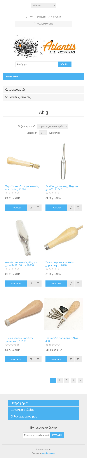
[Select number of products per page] (43, 132)
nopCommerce (48, 453)
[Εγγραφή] (36, 435)
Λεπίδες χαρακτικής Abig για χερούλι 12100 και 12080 (21, 264)
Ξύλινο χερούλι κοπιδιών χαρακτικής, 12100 (19, 340)
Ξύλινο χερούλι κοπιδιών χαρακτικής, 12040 (59, 264)
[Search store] (37, 64)
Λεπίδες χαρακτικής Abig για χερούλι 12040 (61, 188)
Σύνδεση (41, 17)
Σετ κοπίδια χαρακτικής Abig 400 (61, 340)
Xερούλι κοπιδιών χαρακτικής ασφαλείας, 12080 (22, 188)
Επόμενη (80, 380)
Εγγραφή (30, 17)
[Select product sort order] (52, 126)
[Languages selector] (43, 5)
